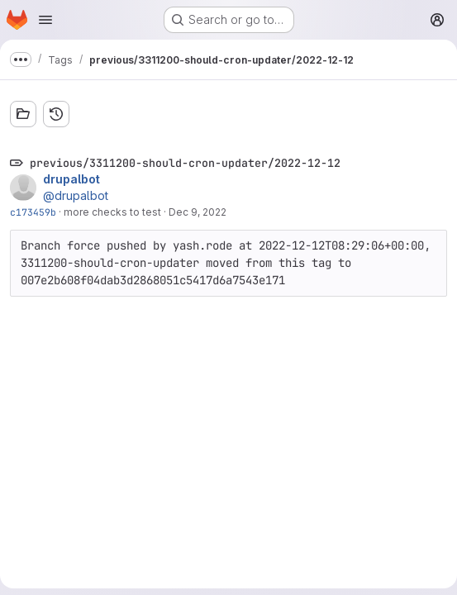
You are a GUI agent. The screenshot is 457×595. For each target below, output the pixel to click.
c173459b (33, 212)
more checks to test (112, 212)
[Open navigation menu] (45, 20)
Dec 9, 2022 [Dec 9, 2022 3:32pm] (197, 212)
